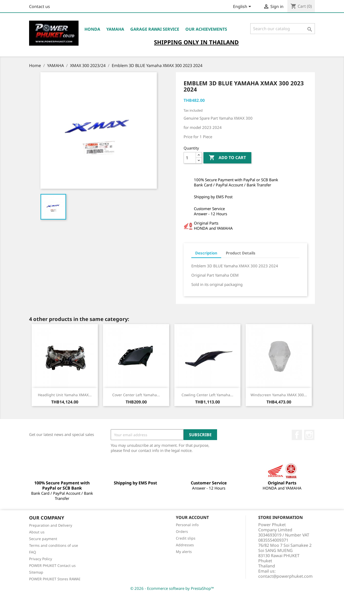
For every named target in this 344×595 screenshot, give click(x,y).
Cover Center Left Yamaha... (136, 394)
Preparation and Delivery (50, 525)
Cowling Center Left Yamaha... (207, 394)
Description (206, 252)
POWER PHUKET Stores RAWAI (54, 578)
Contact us (39, 6)
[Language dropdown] (243, 7)
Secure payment (43, 538)
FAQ (32, 552)
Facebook (297, 435)
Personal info (187, 524)
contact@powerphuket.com (285, 576)
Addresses (185, 544)
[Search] (282, 28)
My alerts (184, 551)
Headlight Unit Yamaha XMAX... (65, 394)
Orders (182, 531)
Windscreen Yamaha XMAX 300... (279, 394)
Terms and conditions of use (53, 545)
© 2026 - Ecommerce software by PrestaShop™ (172, 588)
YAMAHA (115, 29)
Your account (192, 517)
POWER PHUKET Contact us (52, 565)
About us (37, 532)
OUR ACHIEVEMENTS (206, 29)
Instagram (309, 435)
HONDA (92, 29)
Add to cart (227, 157)
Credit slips (185, 538)
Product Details (240, 252)
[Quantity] (190, 157)
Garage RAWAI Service (154, 29)
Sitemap (36, 572)
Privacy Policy (40, 558)
